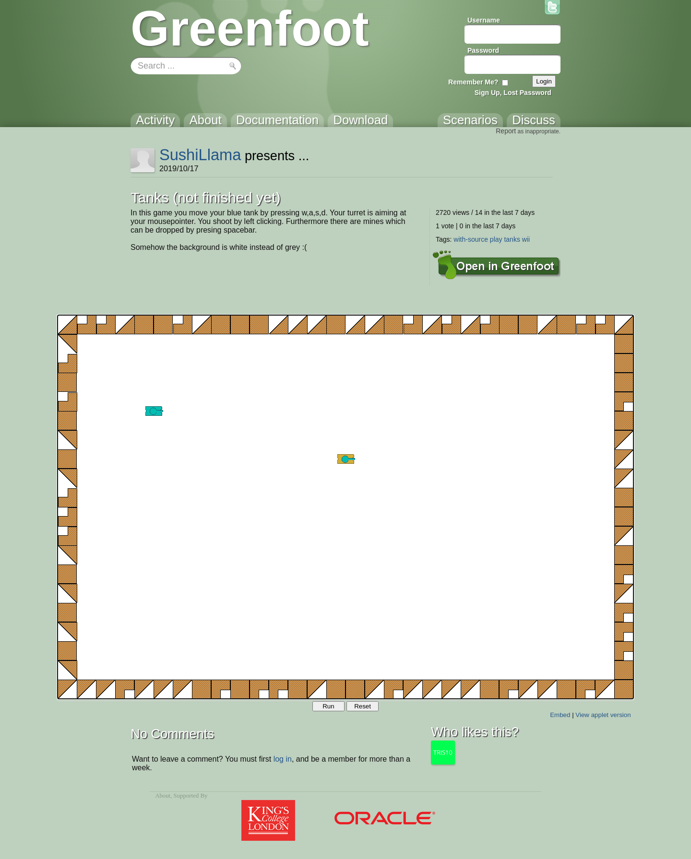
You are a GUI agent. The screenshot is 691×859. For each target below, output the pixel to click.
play (496, 239)
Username (483, 20)
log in (283, 759)
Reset (362, 706)
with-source (470, 239)
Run (328, 706)
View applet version (603, 714)
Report (506, 131)
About (162, 795)
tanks (512, 239)
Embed (560, 714)
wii (526, 239)
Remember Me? (473, 82)
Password (483, 50)
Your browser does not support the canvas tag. (345, 507)
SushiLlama (200, 155)
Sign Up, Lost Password (513, 92)
